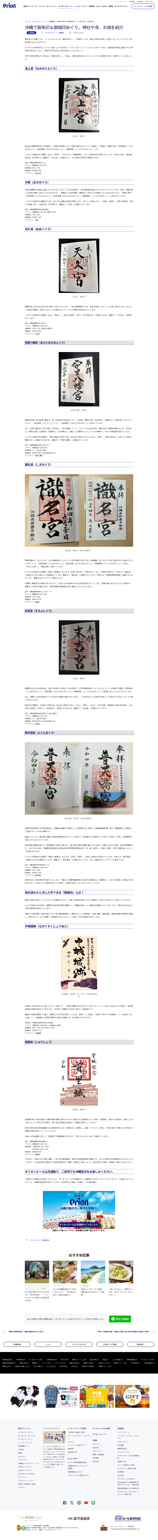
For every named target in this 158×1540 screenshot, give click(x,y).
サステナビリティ (121, 6)
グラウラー (22, 1487)
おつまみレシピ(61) (36, 1359)
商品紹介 (141, 1344)
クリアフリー (23, 1477)
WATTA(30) (65, 1359)
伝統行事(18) (94, 1359)
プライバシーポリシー (118, 1526)
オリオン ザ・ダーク (25, 1439)
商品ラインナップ (30, 6)
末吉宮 (37, 724)
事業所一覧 (121, 1461)
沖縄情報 (31, 33)
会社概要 (120, 1445)
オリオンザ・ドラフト (26, 1432)
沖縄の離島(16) (132, 1359)
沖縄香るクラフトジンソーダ (28, 1463)
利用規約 (131, 1526)
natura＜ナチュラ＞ (25, 1470)
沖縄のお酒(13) (74, 1363)
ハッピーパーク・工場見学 (85, 6)
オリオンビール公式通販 (143, 6)
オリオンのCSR (79, 1344)
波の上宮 (38, 173)
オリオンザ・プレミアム (26, 1436)
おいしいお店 (101, 6)
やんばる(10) (50, 1366)
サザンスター (23, 1460)
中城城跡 (38, 1033)
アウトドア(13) (60, 1363)
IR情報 (110, 6)
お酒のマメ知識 (110, 1344)
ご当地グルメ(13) (104, 1363)
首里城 (37, 1154)
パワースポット (35, 1240)
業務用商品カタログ (75, 1472)
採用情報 (132, 1)
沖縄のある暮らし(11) (22, 1366)
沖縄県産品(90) (7, 1359)
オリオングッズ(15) (148, 1359)
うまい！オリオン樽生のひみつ (79, 1475)
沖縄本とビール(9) (104, 1366)
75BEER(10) (63, 1366)
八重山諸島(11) (149, 1363)
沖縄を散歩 (46, 1240)
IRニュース (96, 1444)
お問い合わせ (149, 1)
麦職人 (20, 1453)
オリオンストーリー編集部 (54, 33)
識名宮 (37, 602)
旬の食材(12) (135, 1363)
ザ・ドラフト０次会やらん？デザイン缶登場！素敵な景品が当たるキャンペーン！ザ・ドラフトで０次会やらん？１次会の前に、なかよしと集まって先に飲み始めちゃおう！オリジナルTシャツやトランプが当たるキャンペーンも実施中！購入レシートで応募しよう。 (54, 1449)
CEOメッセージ (122, 1442)
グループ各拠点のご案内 (126, 1465)
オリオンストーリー (65, 6)
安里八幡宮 (38, 455)
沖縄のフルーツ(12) (120, 1363)
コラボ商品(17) (117, 1359)
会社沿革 (120, 1475)
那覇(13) (35, 1363)
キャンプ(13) (46, 1363)
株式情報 (96, 1458)
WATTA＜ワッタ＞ (24, 1467)
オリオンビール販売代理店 (126, 1468)
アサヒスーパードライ (26, 1480)
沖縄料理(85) (20, 1359)
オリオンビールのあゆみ (126, 1479)
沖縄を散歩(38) (51, 1359)
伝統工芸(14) (23, 1363)
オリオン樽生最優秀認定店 (77, 1462)
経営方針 (96, 1447)
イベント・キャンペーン (47, 6)
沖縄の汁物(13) (88, 1363)
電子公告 (96, 1461)
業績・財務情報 (98, 1454)
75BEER (21, 1449)
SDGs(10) (74, 1366)
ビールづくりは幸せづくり (77, 1445)
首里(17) (105, 1359)
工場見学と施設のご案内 (76, 1432)
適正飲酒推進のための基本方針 (128, 1488)
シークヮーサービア (25, 1442)
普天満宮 (38, 875)
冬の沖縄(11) (38, 1366)
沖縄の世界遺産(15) (9, 1363)
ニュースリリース (121, 1)
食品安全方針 (72, 1452)
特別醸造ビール (23, 1446)
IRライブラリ (97, 1451)
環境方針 (71, 1448)
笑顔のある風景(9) (88, 1366)
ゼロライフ (22, 1456)
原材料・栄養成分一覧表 (26, 1484)
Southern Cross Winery (26, 1474)
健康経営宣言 (122, 1448)
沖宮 (36, 220)
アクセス (71, 1442)
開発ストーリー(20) (79, 1359)
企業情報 (140, 1)
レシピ (48, 1344)
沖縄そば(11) (6, 1366)
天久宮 (37, 333)
